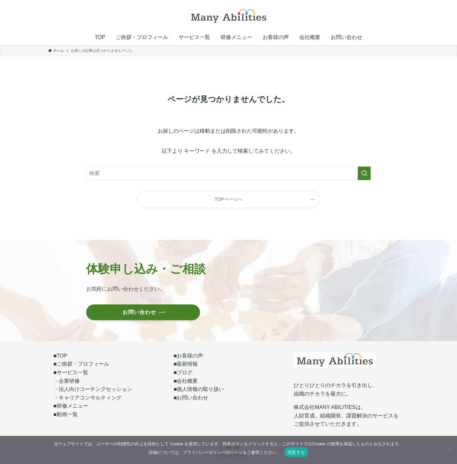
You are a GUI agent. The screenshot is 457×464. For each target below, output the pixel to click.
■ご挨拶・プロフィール (81, 364)
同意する (296, 452)
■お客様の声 (188, 355)
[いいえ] (449, 450)
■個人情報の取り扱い (199, 389)
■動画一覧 (65, 414)
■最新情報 (186, 364)
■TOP (60, 355)
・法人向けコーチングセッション (92, 389)
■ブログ (183, 372)
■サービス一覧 (70, 372)
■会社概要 (186, 381)
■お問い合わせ (191, 397)
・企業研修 (66, 381)
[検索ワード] (228, 173)
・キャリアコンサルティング (87, 397)
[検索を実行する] (364, 173)
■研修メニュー (70, 406)
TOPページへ (228, 199)
